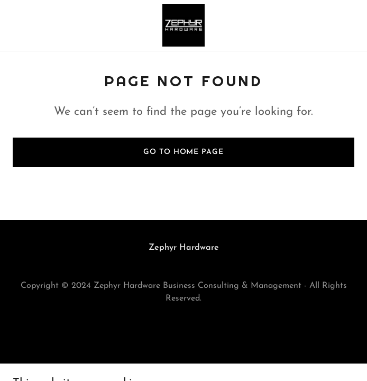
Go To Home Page (183, 152)
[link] (183, 25)
